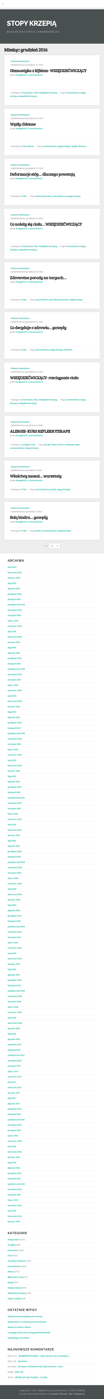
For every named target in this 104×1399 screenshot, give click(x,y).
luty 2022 (12, 776)
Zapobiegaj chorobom (18, 1337)
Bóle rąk (19, 1371)
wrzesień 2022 (15, 738)
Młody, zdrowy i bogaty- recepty (31, 1377)
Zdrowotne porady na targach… (38, 277)
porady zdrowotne (59, 299)
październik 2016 (16, 1119)
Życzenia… (23, 1361)
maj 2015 (12, 1210)
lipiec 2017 (13, 1071)
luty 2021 (12, 840)
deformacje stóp (43, 196)
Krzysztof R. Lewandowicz (29, 74)
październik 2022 (16, 733)
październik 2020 (16, 862)
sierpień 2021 (14, 808)
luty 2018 (12, 1033)
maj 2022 (12, 760)
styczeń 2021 (14, 845)
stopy (10, 1282)
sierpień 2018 (14, 1001)
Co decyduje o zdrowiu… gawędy (38, 327)
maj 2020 (12, 888)
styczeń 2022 (14, 781)
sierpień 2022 (14, 744)
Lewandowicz (72, 92)
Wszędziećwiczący (48, 92)
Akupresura (14, 1239)
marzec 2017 (14, 1092)
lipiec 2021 (13, 813)
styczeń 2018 (14, 1039)
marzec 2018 (14, 1028)
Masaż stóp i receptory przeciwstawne (27, 1321)
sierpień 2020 (14, 872)
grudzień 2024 (15, 593)
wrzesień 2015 (15, 1189)
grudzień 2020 (15, 851)
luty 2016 (12, 1162)
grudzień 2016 (15, 1108)
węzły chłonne (78, 146)
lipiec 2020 (13, 878)
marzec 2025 (14, 577)
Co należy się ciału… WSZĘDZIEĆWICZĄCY (46, 224)
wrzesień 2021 (15, 803)
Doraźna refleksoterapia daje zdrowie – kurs (40, 1366)
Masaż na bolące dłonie (19, 1327)
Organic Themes (58, 1393)
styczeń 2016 (14, 1167)
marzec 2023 (14, 706)
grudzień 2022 (15, 722)
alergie (47, 444)
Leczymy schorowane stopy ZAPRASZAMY (29, 1332)
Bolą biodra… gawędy (29, 517)
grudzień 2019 (15, 915)
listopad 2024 (14, 599)
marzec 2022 (14, 770)
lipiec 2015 (13, 1200)
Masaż (30, 146)
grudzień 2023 (15, 658)
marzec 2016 (14, 1157)
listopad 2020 (14, 856)
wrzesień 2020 (15, 867)
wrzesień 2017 (15, 1060)
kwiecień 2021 (15, 829)
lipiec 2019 (13, 942)
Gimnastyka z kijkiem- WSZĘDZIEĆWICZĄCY (48, 70)
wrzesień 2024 (15, 609)
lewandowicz (14, 1266)
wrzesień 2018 (15, 996)
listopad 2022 (14, 728)
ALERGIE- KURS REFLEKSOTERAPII (40, 431)
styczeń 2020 (14, 910)
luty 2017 (12, 1098)
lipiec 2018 (13, 1006)
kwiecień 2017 (15, 1087)
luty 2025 (12, 583)
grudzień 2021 (15, 787)
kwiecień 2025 (15, 572)
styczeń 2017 (14, 1103)
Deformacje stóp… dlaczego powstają (42, 174)
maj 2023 (12, 695)
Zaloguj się (79, 1393)
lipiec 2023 (13, 685)
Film (35, 92)
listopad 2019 (14, 921)
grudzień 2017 (15, 1044)
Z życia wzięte (14, 1298)
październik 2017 (16, 1055)
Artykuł (26, 444)
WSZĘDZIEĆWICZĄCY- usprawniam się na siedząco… (44, 1355)
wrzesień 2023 (15, 674)
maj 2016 (12, 1146)
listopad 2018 (14, 985)
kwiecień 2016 (15, 1151)
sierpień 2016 (14, 1130)
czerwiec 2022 (15, 754)
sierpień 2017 (14, 1065)
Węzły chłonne (23, 124)
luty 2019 (12, 969)
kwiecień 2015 (15, 1216)
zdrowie (68, 349)
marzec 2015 (14, 1221)
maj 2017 (12, 1082)
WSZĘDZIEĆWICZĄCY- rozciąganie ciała (44, 377)
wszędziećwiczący (28, 96)
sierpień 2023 (14, 679)
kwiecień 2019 (15, 958)
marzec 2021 (14, 835)
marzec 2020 (14, 899)
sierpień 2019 (14, 937)
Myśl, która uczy (16, 1276)
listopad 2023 (14, 663)
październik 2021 (16, 797)
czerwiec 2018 (15, 1012)
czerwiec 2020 (15, 883)
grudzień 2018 (15, 980)
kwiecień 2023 (15, 701)
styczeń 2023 (14, 717)
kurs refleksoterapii (69, 444)
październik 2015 (16, 1183)
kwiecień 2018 (15, 1022)
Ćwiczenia (27, 92)
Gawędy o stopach (17, 1260)
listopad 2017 (14, 1049)
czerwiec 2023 (15, 690)
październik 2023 (16, 668)
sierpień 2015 (14, 1194)
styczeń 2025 (14, 588)
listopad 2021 (14, 792)
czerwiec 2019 (15, 947)
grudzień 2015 (15, 1173)
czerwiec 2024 (15, 626)
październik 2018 (16, 990)
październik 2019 (16, 926)
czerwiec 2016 (15, 1141)
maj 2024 (12, 631)
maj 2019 (12, 953)
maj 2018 (12, 1017)
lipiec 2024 (13, 620)
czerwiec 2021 (15, 819)
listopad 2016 (14, 1114)
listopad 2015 (14, 1178)
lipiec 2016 (13, 1135)
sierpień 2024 (14, 615)
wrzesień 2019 (15, 931)
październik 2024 (16, 604)
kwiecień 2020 (15, 894)
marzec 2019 (14, 964)
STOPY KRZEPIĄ (31, 23)
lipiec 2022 (13, 749)
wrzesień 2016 (15, 1124)
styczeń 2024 (14, 652)
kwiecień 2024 (15, 636)
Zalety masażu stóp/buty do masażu (25, 1316)
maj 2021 (12, 824)
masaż (53, 489)
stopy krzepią (64, 146)
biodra (38, 530)
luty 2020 (12, 905)
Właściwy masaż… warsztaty (35, 476)
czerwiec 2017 (15, 1076)
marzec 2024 (14, 642)
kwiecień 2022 (15, 765)
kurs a (55, 444)
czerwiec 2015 (15, 1205)
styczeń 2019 (14, 974)
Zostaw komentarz (20, 61)
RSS (71, 1393)
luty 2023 (12, 711)
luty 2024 (12, 647)
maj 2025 (12, 567)
